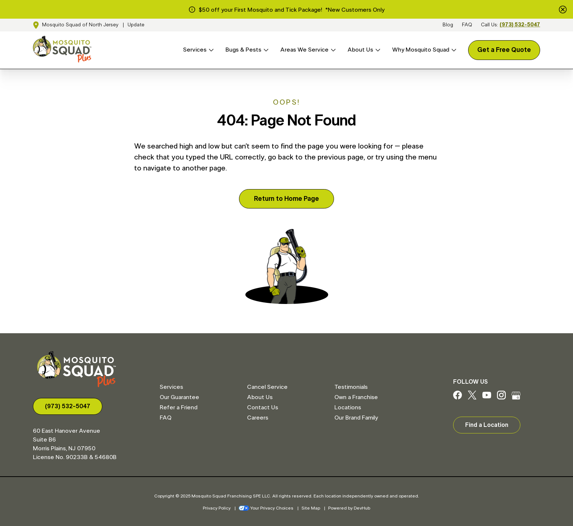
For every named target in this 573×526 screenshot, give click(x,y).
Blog (448, 24)
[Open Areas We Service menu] (332, 50)
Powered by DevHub (349, 508)
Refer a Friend (178, 407)
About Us (360, 50)
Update (136, 24)
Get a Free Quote (504, 50)
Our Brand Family (356, 418)
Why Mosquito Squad (420, 50)
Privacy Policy (217, 508)
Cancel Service (267, 387)
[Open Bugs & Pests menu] (265, 50)
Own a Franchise (356, 397)
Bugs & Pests (243, 50)
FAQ (467, 24)
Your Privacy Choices (266, 508)
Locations (347, 407)
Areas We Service (304, 50)
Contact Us (262, 407)
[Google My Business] (516, 398)
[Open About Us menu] (376, 50)
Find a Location (486, 425)
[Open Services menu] (210, 50)
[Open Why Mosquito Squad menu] (452, 50)
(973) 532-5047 (520, 24)
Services (194, 50)
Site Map (310, 508)
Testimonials (351, 387)
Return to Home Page (286, 199)
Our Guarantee (179, 397)
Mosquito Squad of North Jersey (80, 24)
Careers (257, 418)
